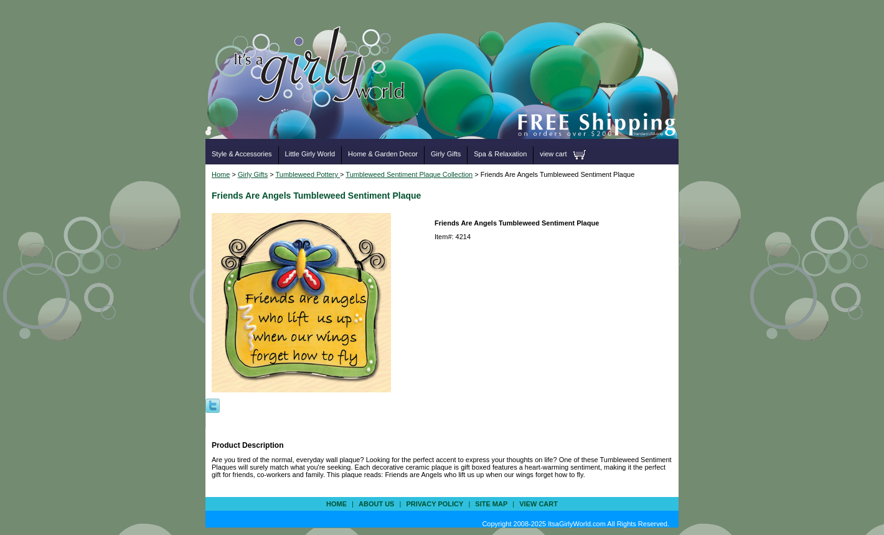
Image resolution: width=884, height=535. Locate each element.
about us (376, 504)
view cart (553, 154)
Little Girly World (310, 154)
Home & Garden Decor (383, 154)
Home (221, 174)
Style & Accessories (242, 154)
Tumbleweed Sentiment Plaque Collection (409, 174)
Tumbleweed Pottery (308, 174)
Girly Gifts (446, 154)
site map (491, 504)
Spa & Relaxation (500, 154)
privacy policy (434, 504)
